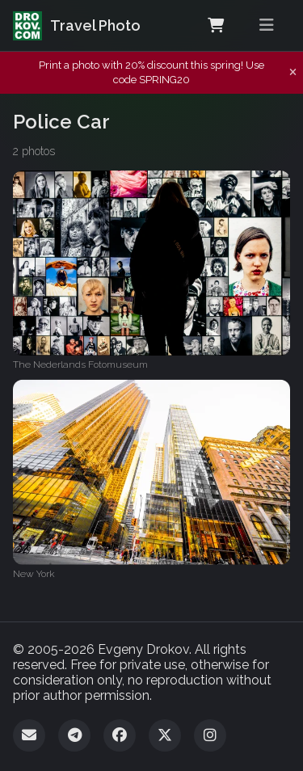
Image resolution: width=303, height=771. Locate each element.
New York (34, 573)
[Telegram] (74, 735)
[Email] (29, 735)
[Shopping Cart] (215, 25)
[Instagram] (210, 735)
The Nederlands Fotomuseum (80, 364)
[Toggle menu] (266, 25)
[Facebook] (119, 735)
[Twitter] (165, 735)
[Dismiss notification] (293, 73)
